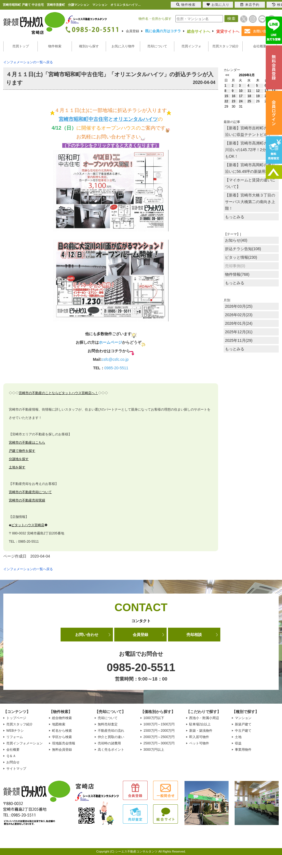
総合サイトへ (198, 31)
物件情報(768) (237, 274)
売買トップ (20, 46)
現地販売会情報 (63, 743)
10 (240, 91)
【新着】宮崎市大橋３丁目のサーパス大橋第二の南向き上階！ (250, 202)
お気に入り (218, 5)
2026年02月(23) (239, 315)
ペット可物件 (199, 743)
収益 (238, 743)
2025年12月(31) (239, 332)
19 (258, 96)
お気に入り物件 (123, 46)
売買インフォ (191, 46)
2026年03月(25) (239, 306)
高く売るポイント (111, 750)
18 (249, 96)
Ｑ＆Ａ (11, 756)
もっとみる (234, 217)
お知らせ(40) (236, 240)
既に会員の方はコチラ (163, 31)
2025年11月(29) (239, 340)
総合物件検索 (62, 718)
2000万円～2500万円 (159, 737)
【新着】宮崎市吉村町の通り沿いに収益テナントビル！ (250, 131)
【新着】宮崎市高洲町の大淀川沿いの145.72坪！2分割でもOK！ (250, 150)
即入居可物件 (199, 737)
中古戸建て (243, 731)
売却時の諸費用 (109, 743)
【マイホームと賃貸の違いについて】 (250, 183)
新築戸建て (243, 724)
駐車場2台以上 (200, 724)
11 (249, 91)
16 (233, 96)
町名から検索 (62, 731)
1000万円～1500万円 (159, 724)
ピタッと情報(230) (241, 257)
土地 (238, 737)
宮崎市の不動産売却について (30, 492)
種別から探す (89, 46)
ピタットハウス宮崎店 (27, 525)
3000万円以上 (153, 750)
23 (233, 101)
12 (258, 91)
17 (240, 96)
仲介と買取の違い (111, 737)
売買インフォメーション (24, 743)
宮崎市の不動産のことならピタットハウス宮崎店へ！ (58, 393)
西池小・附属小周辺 (204, 718)
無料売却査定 (108, 724)
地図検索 (58, 724)
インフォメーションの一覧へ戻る (28, 62)
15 (226, 96)
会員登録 (132, 31)
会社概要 (259, 46)
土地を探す (17, 467)
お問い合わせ (86, 634)
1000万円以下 (153, 718)
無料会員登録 (62, 750)
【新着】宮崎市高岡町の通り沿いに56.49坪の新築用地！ (250, 168)
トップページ (16, 718)
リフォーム (14, 737)
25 (249, 101)
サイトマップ (16, 769)
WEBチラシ (15, 731)
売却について (157, 46)
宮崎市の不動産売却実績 (27, 500)
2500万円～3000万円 (159, 743)
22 (226, 101)
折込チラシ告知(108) (243, 249)
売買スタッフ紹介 (225, 46)
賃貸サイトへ (227, 31)
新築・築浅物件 (200, 731)
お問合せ (13, 762)
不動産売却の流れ (111, 731)
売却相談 (194, 634)
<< (227, 75)
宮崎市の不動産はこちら (27, 442)
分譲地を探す (19, 459)
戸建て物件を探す (22, 451)
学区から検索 (62, 737)
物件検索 (54, 46)
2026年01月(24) (239, 323)
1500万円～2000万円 (159, 731)
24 (240, 101)
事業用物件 (243, 750)
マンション (243, 718)
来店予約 (249, 5)
